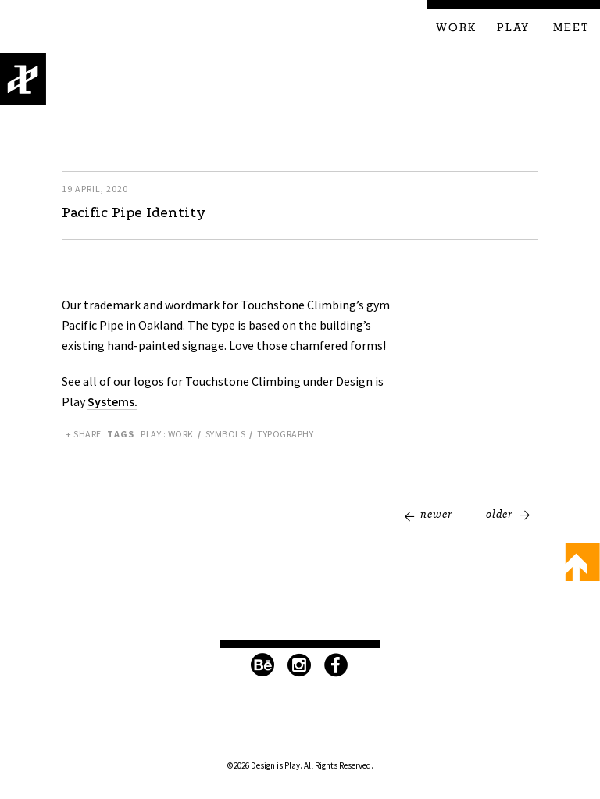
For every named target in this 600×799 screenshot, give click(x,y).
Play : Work (167, 434)
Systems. (113, 401)
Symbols (225, 434)
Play (513, 28)
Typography (285, 434)
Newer (436, 514)
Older (499, 514)
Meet (571, 28)
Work (456, 28)
